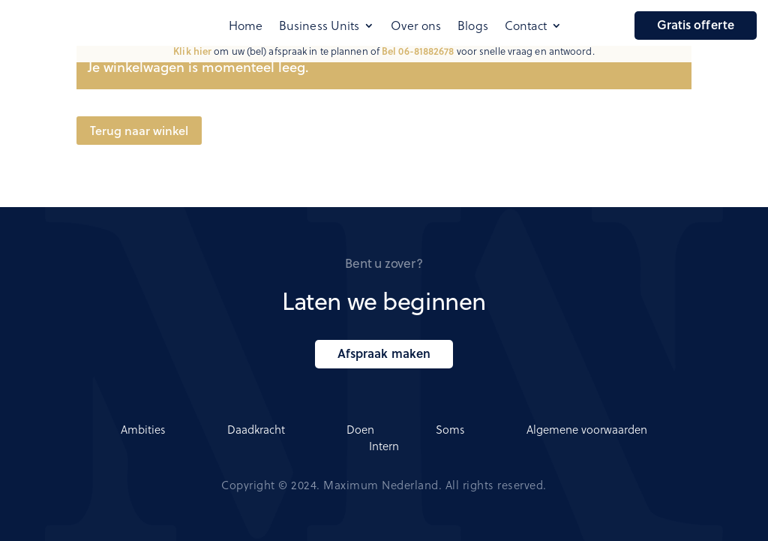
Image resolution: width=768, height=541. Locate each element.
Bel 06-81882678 (418, 51)
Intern (384, 445)
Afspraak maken (384, 353)
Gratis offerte (695, 24)
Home (245, 26)
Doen (360, 429)
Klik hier (192, 51)
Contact (526, 26)
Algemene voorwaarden (586, 429)
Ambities (143, 429)
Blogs (473, 26)
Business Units (319, 26)
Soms (450, 429)
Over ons (416, 26)
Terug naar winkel (139, 130)
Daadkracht (256, 429)
